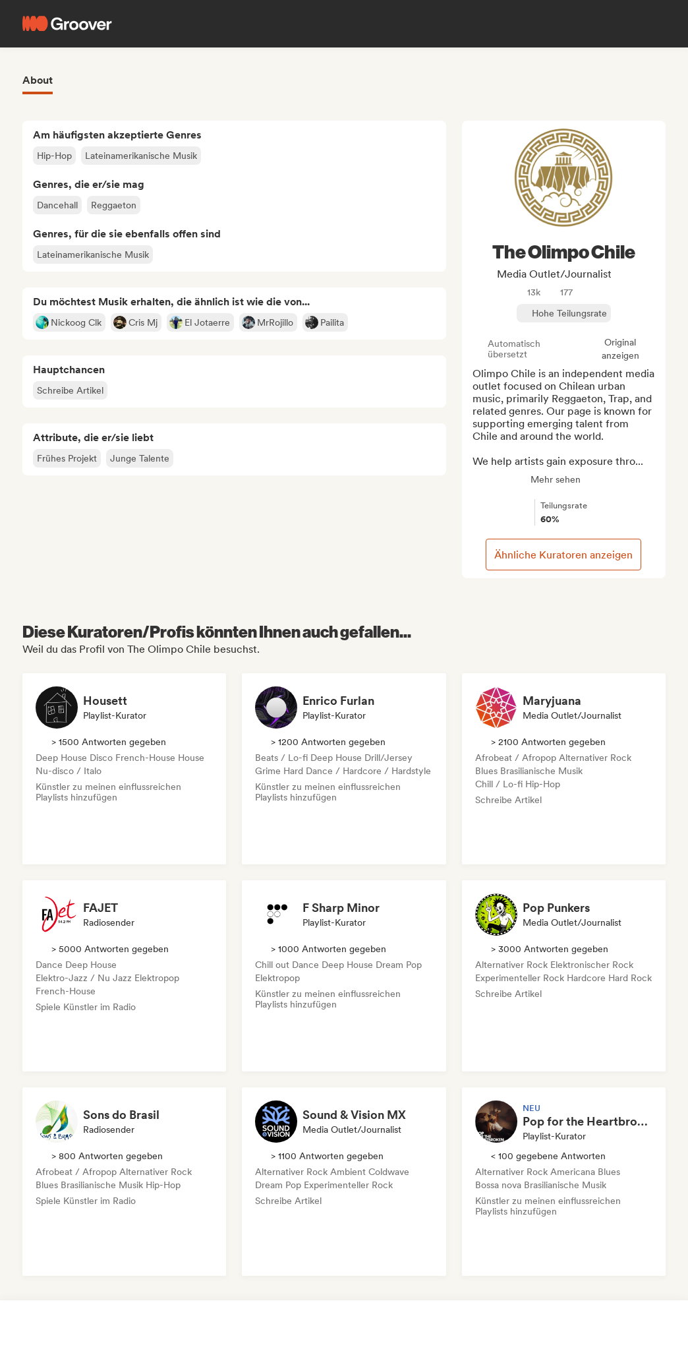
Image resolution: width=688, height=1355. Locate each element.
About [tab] (37, 80)
